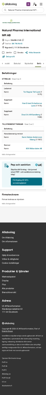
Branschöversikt (9, 292)
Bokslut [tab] (17, 63)
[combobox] (25, 10)
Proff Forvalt (6, 378)
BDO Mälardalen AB (34, 149)
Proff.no (4, 362)
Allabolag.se (6, 374)
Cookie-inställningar (10, 263)
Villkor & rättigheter (10, 259)
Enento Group (7, 331)
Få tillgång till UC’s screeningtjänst (20, 181)
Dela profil (8, 57)
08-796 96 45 (17, 44)
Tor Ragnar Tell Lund (31, 92)
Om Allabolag (8, 237)
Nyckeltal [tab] (29, 63)
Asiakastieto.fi (7, 386)
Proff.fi (4, 370)
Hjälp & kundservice (10, 255)
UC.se (4, 382)
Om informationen (9, 241)
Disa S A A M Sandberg (31, 115)
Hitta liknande (32, 52)
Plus (4, 284)
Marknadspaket (8, 277)
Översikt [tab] (6, 63)
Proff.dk (4, 366)
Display (5, 280)
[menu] (41, 4)
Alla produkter (8, 288)
